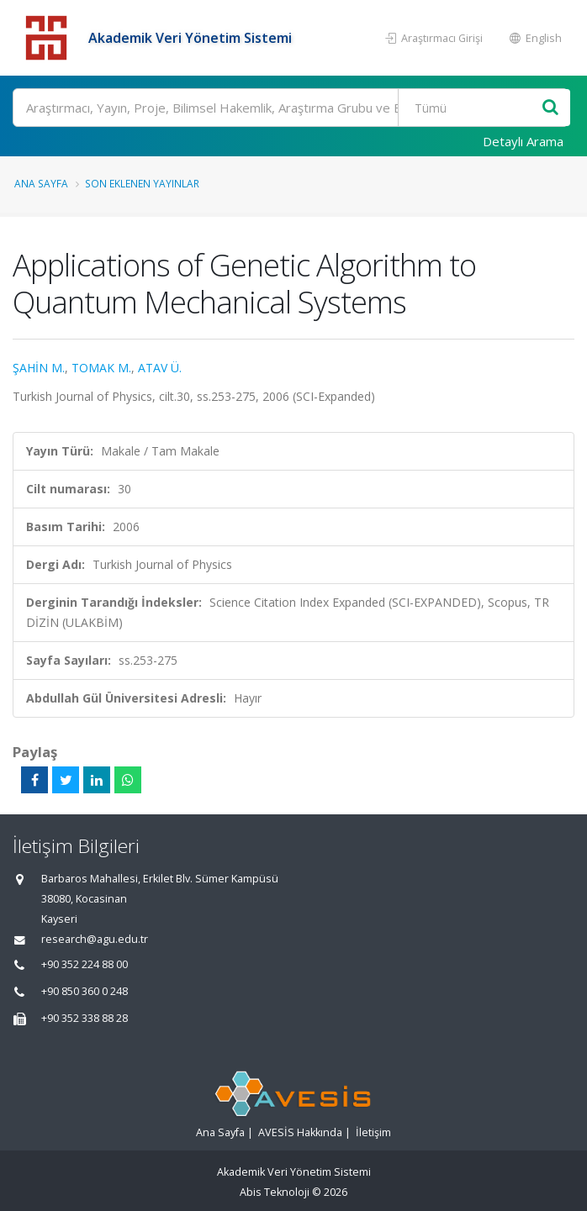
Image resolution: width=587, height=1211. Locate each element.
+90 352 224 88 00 (84, 964)
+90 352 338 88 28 (84, 1018)
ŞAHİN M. (39, 368)
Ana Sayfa (41, 183)
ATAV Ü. (160, 368)
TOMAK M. (101, 368)
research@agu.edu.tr (94, 939)
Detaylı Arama (523, 141)
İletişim (373, 1132)
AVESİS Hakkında (300, 1132)
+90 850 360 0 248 (84, 991)
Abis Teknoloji (274, 1192)
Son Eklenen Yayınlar (142, 183)
